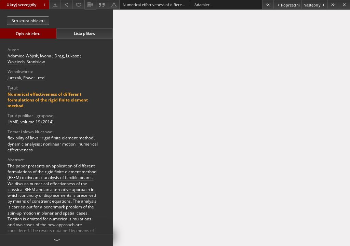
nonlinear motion (59, 144)
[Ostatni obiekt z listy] (333, 4)
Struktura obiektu (28, 21)
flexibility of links (23, 138)
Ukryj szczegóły (26, 5)
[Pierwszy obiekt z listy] (267, 4)
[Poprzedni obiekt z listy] (287, 4)
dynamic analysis (24, 144)
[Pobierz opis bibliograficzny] (90, 5)
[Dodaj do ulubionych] (78, 4)
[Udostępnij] (66, 4)
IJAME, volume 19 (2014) (31, 122)
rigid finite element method (67, 138)
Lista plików (84, 33)
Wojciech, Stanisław (26, 62)
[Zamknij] (344, 4)
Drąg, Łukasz (66, 56)
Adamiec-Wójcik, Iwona (29, 56)
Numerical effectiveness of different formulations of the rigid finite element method (48, 100)
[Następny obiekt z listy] (314, 4)
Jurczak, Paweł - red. (26, 78)
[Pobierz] (55, 4)
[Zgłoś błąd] (114, 4)
